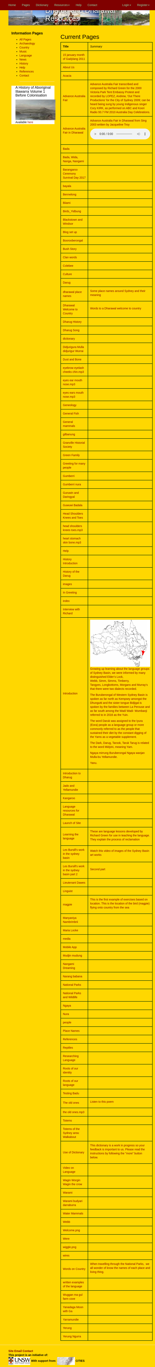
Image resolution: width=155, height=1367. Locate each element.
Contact (92, 5)
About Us (68, 67)
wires (66, 1255)
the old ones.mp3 (73, 1112)
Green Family (71, 455)
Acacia (67, 75)
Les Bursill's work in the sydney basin (74, 853)
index (66, 601)
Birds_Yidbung (72, 211)
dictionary (69, 338)
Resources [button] (62, 5)
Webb (66, 1221)
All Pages (25, 39)
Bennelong (69, 194)
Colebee (68, 265)
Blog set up (70, 232)
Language (25, 55)
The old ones (71, 1102)
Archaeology (27, 43)
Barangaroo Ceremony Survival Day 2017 (74, 173)
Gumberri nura (72, 484)
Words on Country (74, 1268)
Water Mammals (73, 1213)
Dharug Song (71, 330)
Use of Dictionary (73, 1152)
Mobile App (70, 947)
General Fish (71, 413)
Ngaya (67, 1005)
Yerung (67, 1328)
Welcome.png (71, 1230)
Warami (67, 1192)
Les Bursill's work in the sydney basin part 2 (74, 870)
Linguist (67, 891)
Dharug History (72, 321)
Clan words (70, 257)
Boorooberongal (73, 240)
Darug (66, 282)
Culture (67, 274)
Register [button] (143, 5)
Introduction (70, 693)
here (30, 122)
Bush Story (69, 248)
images (67, 584)
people (67, 1022)
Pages (26, 5)
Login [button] (126, 5)
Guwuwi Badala (72, 505)
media (66, 938)
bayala (67, 186)
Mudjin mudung (72, 955)
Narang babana (72, 976)
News (22, 59)
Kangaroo (69, 798)
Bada (66, 148)
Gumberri (68, 476)
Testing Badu (71, 1093)
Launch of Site (72, 823)
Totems (67, 1120)
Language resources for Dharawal (71, 810)
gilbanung (69, 434)
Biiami (66, 202)
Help (79, 5)
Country (24, 47)
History (23, 63)
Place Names (71, 1030)
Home (12, 5)
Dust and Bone (72, 359)
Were (66, 1238)
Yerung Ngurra (72, 1336)
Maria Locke (70, 930)
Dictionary (42, 5)
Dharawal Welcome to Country (70, 309)
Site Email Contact (20, 1351)
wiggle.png (69, 1247)
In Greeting (70, 592)
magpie (67, 904)
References (26, 71)
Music (23, 51)
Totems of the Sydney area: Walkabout (71, 1133)
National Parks (72, 984)
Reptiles (68, 1047)
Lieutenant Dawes (74, 882)
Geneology (69, 405)
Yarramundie (71, 1319)
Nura (66, 1014)
